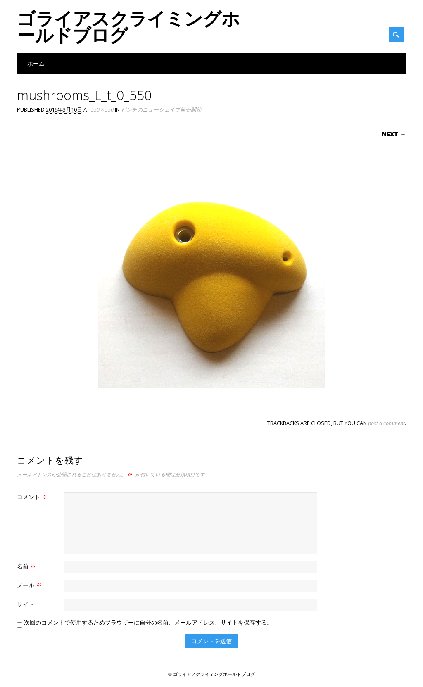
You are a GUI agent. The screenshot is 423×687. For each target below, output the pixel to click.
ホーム (36, 63)
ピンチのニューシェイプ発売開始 (161, 109)
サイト (25, 604)
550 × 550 (102, 109)
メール (30, 585)
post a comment (386, 423)
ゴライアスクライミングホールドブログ (128, 26)
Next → (394, 134)
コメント (33, 497)
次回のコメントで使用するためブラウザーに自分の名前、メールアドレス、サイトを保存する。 (148, 622)
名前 (27, 566)
